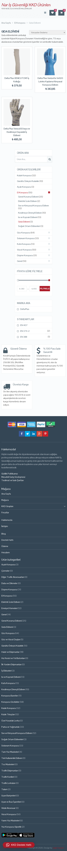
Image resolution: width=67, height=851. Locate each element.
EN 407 (24, 325)
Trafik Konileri (7, 776)
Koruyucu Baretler (9, 695)
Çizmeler (5, 570)
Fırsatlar (5, 512)
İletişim (4, 526)
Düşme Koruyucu (25, 255)
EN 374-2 (25, 331)
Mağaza (5, 500)
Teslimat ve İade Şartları (12, 480)
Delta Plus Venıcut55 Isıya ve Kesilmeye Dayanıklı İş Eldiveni (17, 132)
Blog (3, 533)
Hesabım (5, 552)
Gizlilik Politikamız (9, 473)
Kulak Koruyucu (24, 175)
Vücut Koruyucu (24, 249)
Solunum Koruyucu (25, 238)
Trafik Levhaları (8, 783)
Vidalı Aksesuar (8, 808)
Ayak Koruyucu (24, 187)
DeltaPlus (24, 309)
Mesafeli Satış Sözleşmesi (13, 477)
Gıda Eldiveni (24, 221)
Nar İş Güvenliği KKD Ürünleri (26, 4)
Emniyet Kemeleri (9, 608)
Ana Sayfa (6, 493)
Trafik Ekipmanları (9, 770)
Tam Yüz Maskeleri (10, 751)
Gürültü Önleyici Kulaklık (28, 181)
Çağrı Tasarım (58, 848)
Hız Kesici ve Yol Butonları (13, 658)
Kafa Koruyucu (24, 244)
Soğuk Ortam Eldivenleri (29, 226)
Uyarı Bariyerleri (8, 795)
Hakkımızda (6, 520)
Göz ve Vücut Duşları (10, 639)
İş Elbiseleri (6, 670)
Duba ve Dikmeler (9, 583)
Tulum (4, 789)
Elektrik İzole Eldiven (27, 201)
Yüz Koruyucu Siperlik (11, 826)
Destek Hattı (7, 540)
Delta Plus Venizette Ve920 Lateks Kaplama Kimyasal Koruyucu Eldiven (50, 81)
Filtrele (45, 288)
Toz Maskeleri (7, 764)
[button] (19, 845)
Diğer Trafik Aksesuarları (12, 577)
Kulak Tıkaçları (8, 714)
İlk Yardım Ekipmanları (11, 664)
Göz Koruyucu (23, 232)
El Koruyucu (22, 192)
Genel (19, 261)
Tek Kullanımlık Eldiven (11, 758)
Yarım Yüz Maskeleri (10, 820)
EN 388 (23, 336)
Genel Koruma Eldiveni (28, 196)
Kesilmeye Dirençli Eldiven (30, 212)
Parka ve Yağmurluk (10, 726)
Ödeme (4, 546)
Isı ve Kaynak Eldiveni (27, 217)
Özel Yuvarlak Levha (10, 720)
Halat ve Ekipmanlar (10, 651)
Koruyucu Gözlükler (10, 701)
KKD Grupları (7, 506)
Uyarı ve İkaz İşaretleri (11, 801)
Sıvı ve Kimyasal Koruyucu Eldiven (33, 205)
